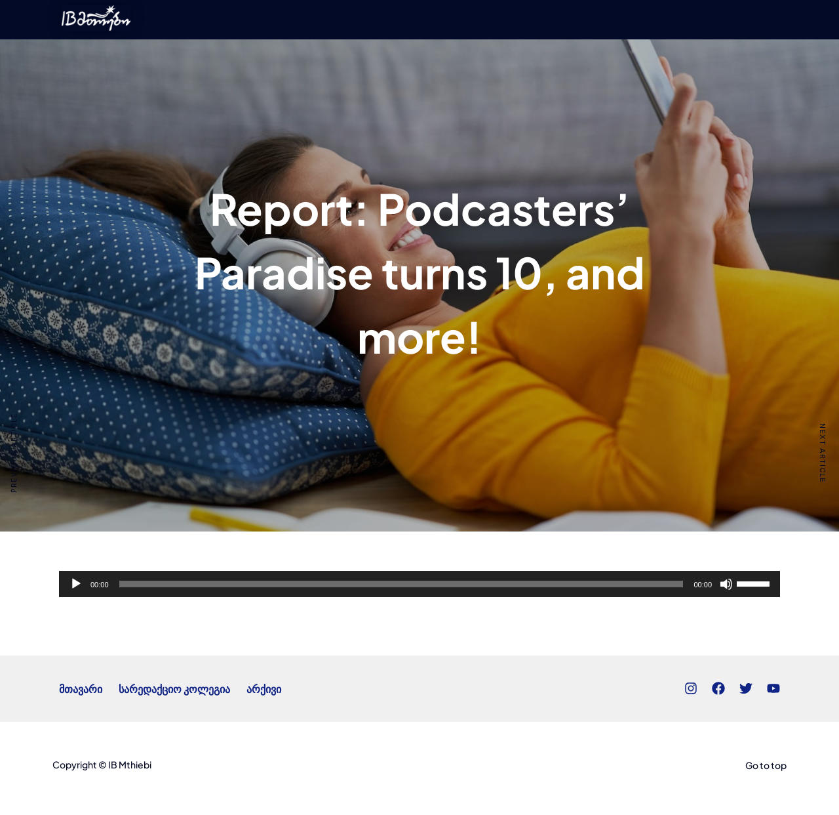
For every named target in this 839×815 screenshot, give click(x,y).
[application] (419, 584)
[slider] (401, 584)
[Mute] (726, 584)
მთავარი (80, 689)
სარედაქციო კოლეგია (174, 689)
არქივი (263, 689)
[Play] (76, 584)
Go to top (766, 765)
